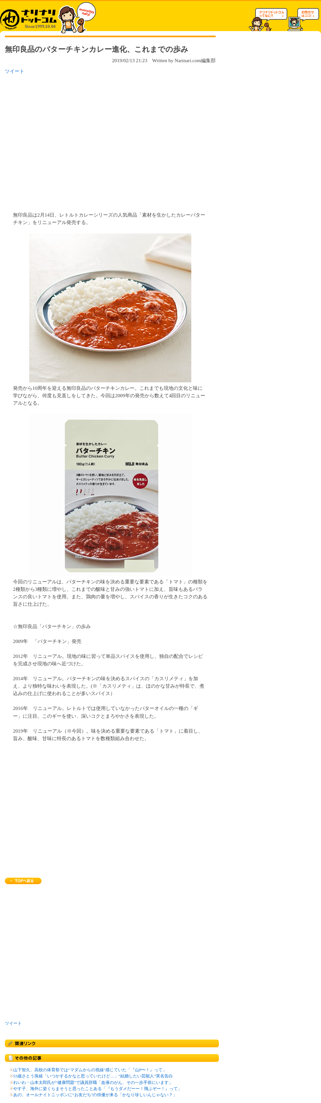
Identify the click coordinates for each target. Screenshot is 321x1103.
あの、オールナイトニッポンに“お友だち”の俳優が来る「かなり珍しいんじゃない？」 (95, 1095)
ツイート (14, 71)
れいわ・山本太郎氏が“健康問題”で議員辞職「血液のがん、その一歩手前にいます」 (93, 1082)
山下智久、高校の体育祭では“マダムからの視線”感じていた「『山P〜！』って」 (90, 1070)
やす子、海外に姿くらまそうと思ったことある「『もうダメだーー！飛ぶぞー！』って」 (97, 1088)
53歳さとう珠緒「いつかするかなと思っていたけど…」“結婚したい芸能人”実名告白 (93, 1076)
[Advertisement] (61, 141)
